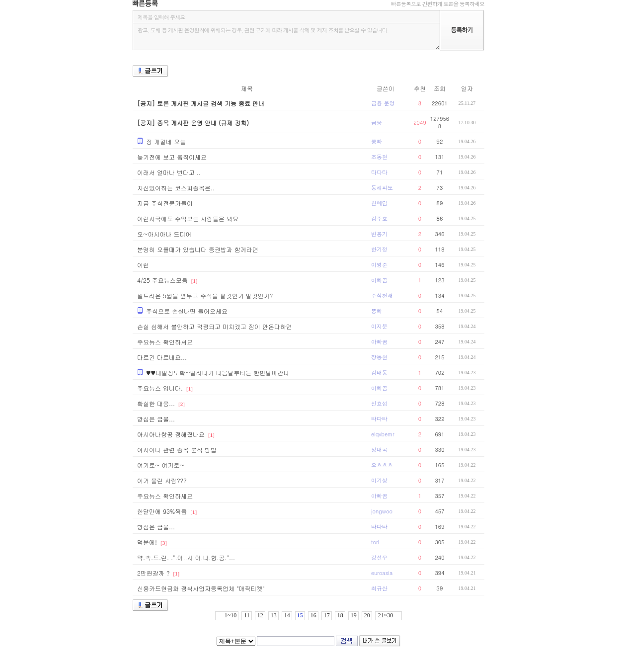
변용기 (379, 234)
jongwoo (381, 511)
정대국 (379, 449)
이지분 (379, 326)
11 (247, 615)
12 (260, 615)
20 (367, 615)
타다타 (379, 172)
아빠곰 (379, 280)
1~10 (231, 615)
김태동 (379, 372)
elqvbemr (382, 434)
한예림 (379, 203)
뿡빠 (376, 141)
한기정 (379, 249)
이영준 (379, 264)
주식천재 (382, 295)
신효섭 (379, 403)
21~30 (385, 615)
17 (327, 615)
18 (340, 615)
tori (375, 542)
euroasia (381, 573)
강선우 (379, 557)
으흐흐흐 (382, 465)
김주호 (379, 218)
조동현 (379, 157)
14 (287, 615)
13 (274, 615)
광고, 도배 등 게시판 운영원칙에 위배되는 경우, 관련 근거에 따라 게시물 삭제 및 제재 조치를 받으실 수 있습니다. (286, 36)
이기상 (379, 480)
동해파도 (382, 187)
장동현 (379, 357)
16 (313, 615)
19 (354, 615)
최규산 (379, 588)
